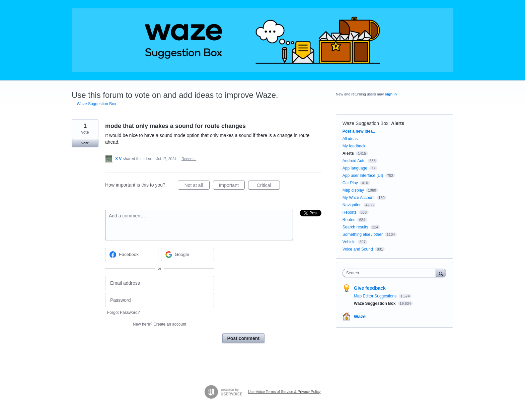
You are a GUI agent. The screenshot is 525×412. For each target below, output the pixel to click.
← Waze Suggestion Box (94, 103)
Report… (188, 159)
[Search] (441, 273)
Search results (355, 227)
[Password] (159, 300)
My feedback (354, 146)
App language (355, 168)
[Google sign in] (187, 254)
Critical (268, 186)
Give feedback (370, 288)
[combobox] (391, 273)
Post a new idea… (360, 131)
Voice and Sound (358, 249)
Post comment (243, 338)
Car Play (350, 183)
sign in (391, 94)
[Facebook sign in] (131, 254)
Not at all (197, 186)
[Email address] (159, 283)
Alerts (397, 123)
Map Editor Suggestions (376, 296)
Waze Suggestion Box (365, 123)
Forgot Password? (123, 312)
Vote (85, 143)
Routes (349, 219)
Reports (350, 212)
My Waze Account (359, 197)
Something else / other (363, 234)
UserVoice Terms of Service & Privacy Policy (284, 392)
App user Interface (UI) (363, 175)
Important (232, 186)
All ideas (350, 138)
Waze (360, 316)
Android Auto (354, 160)
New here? (159, 324)
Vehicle (349, 241)
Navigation (352, 205)
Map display (353, 190)
